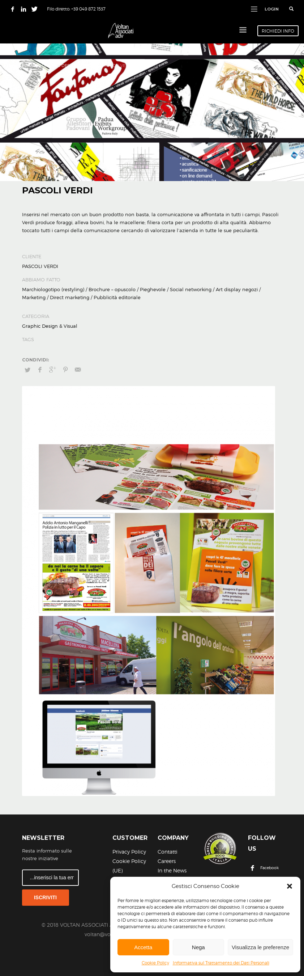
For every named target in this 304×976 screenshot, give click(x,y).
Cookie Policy (155, 962)
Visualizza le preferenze (260, 947)
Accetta (143, 947)
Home (28, 65)
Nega (198, 947)
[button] (289, 886)
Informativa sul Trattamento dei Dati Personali (221, 962)
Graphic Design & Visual (69, 65)
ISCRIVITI (45, 897)
